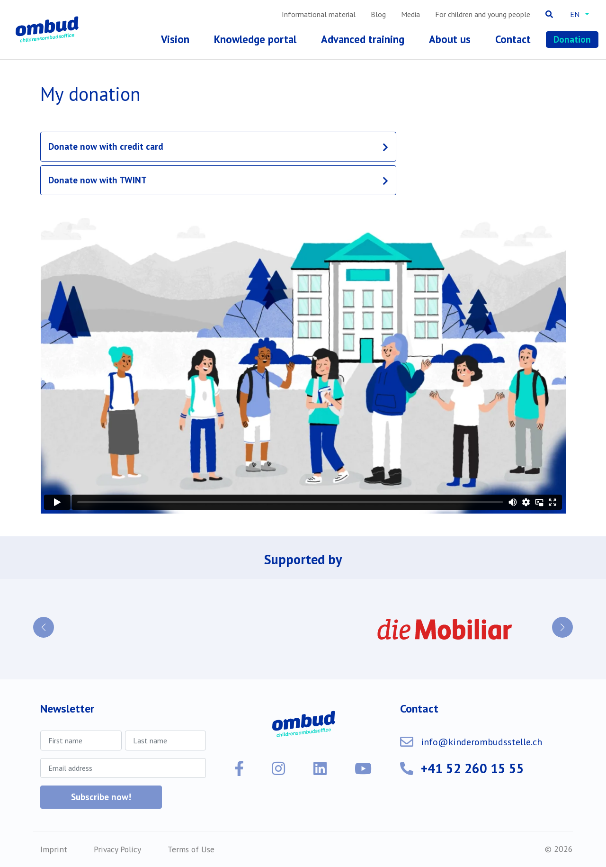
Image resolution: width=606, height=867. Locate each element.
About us (450, 39)
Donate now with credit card (105, 146)
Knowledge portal (255, 39)
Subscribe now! (101, 797)
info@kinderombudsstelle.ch (481, 742)
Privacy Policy (117, 849)
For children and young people (482, 14)
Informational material (319, 14)
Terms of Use (191, 849)
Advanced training (362, 39)
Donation (572, 39)
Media (410, 14)
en (574, 14)
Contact (513, 39)
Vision (175, 39)
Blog (378, 14)
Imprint (53, 849)
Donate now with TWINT (97, 180)
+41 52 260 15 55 (472, 768)
